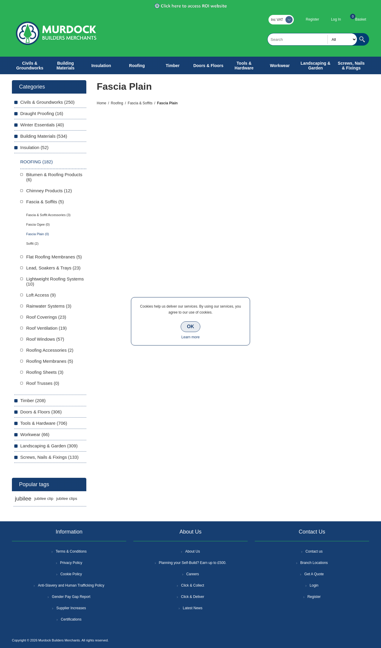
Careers (192, 574)
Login (314, 585)
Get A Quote (314, 574)
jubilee (23, 498)
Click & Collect (192, 585)
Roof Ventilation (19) (46, 328)
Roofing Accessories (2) (49, 350)
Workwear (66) (34, 434)
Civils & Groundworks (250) (47, 102)
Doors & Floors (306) (41, 411)
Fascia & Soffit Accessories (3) (48, 215)
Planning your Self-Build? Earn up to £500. (193, 563)
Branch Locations (314, 563)
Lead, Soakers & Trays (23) (53, 267)
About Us (192, 551)
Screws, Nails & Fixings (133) (49, 457)
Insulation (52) (34, 147)
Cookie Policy (71, 574)
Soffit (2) (32, 243)
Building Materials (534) (43, 136)
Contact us (313, 551)
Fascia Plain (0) (37, 234)
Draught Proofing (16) (41, 113)
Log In (336, 19)
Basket (360, 19)
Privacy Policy (71, 563)
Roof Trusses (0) (42, 383)
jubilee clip (43, 498)
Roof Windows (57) (45, 339)
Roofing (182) (36, 161)
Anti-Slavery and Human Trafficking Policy (71, 585)
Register (312, 19)
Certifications (71, 619)
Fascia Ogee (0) (38, 224)
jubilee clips (66, 498)
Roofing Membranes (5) (49, 361)
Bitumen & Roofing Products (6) (54, 177)
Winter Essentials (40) (42, 124)
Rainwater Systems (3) (48, 306)
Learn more (190, 337)
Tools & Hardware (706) (43, 423)
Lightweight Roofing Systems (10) (55, 281)
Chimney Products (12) (49, 190)
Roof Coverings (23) (46, 317)
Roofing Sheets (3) (44, 372)
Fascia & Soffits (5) (45, 201)
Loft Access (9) (41, 294)
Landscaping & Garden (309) (49, 445)
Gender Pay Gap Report (71, 597)
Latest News (192, 608)
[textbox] (312, 39)
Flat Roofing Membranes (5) (54, 256)
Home (101, 103)
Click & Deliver (192, 597)
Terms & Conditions (71, 551)
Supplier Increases (71, 608)
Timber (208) (33, 400)
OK (190, 326)
